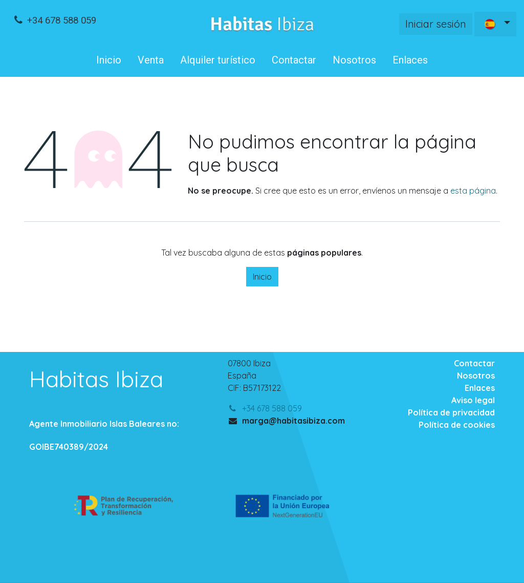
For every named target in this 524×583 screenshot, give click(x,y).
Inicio (262, 277)
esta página (473, 190)
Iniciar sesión (435, 23)
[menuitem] (108, 60)
